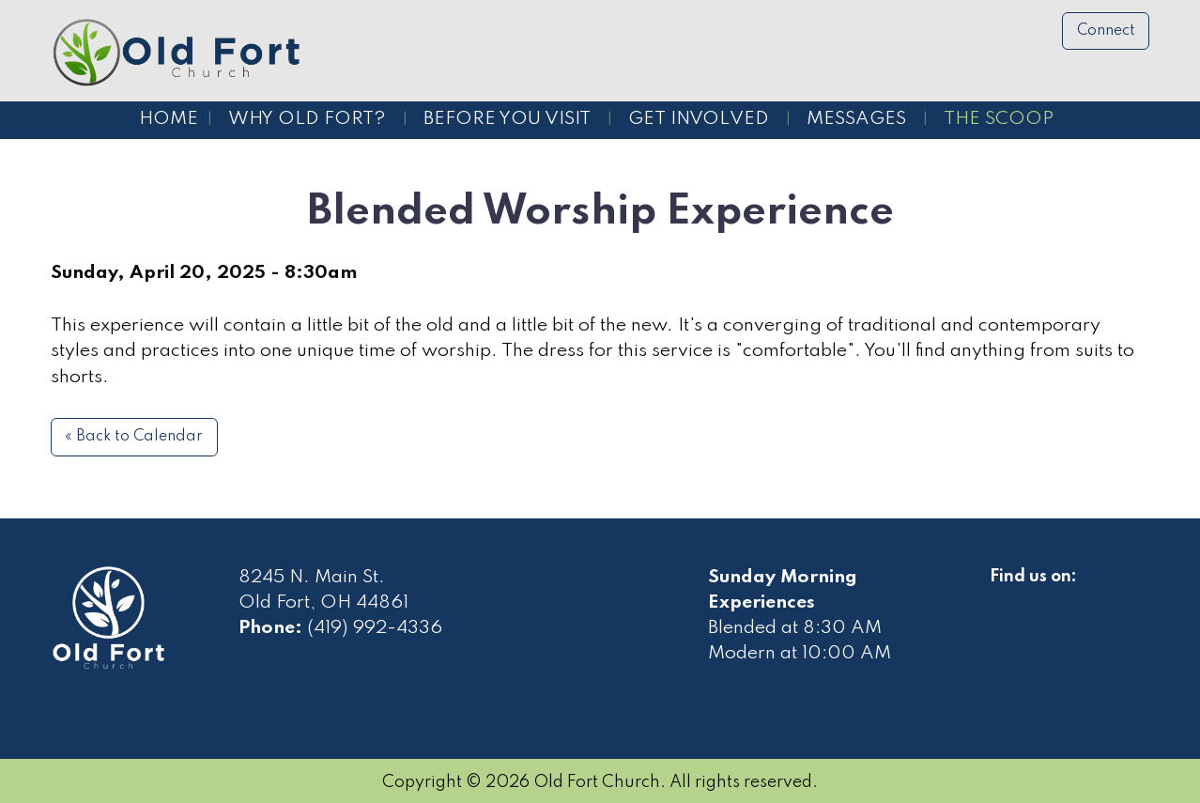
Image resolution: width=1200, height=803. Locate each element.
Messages (856, 119)
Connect (1106, 31)
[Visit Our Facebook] (1005, 598)
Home (168, 119)
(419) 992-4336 (374, 628)
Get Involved (698, 119)
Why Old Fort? (307, 119)
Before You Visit (507, 119)
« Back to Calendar (134, 436)
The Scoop (999, 119)
